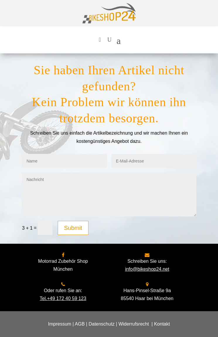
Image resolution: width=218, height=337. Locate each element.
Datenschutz (101, 323)
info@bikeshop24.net (147, 269)
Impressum (59, 323)
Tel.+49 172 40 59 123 (63, 298)
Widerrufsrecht (133, 323)
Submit (73, 228)
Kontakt (162, 323)
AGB (80, 323)
